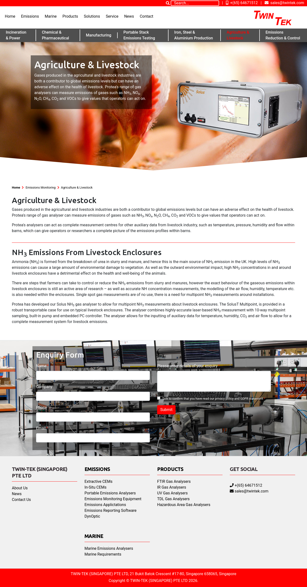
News (129, 16)
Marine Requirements (102, 554)
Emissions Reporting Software (110, 510)
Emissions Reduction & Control (283, 35)
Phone (41, 407)
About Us (20, 488)
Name (41, 366)
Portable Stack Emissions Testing (139, 35)
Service (112, 16)
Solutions (92, 16)
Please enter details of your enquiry (187, 366)
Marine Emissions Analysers (108, 548)
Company (44, 386)
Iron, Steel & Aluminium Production (193, 35)
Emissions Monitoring (41, 187)
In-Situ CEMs (95, 487)
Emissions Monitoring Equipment (112, 499)
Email (41, 428)
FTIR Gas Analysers (174, 481)
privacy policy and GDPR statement (239, 398)
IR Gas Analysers (171, 487)
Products (70, 16)
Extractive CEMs (98, 481)
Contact (146, 16)
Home (10, 16)
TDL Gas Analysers (173, 499)
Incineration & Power (16, 35)
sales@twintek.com (284, 2)
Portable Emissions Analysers (110, 493)
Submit (166, 409)
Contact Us (21, 499)
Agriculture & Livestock (238, 35)
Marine (51, 16)
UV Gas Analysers (172, 493)
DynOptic (92, 516)
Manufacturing (98, 35)
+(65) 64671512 (242, 2)
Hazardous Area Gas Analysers (183, 504)
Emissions (30, 16)
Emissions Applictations (105, 504)
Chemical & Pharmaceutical (55, 35)
